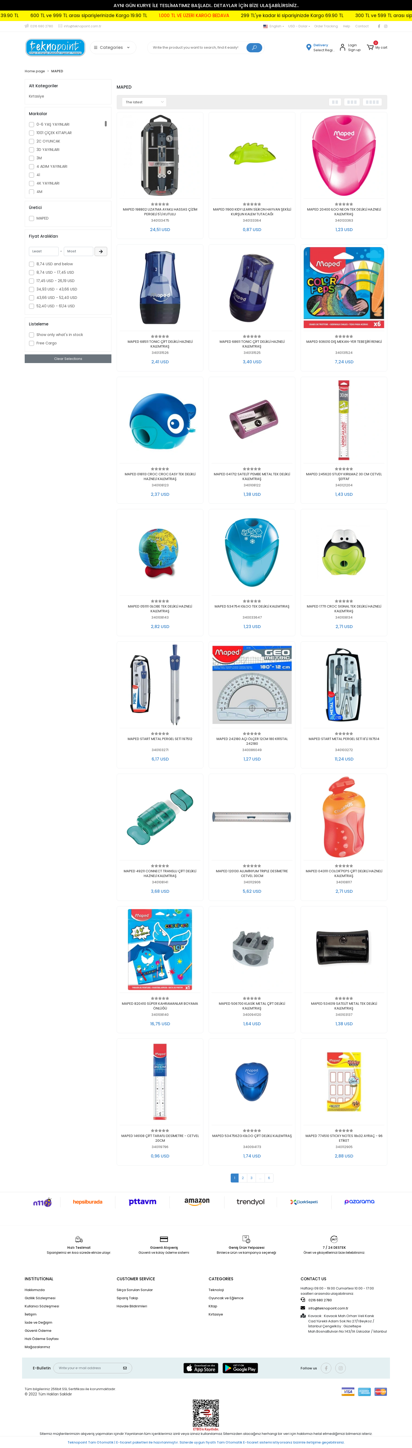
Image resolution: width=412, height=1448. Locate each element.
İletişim (31, 1314)
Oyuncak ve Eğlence (226, 1298)
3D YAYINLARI (48, 149)
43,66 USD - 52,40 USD (57, 297)
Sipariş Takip (127, 1298)
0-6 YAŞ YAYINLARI (53, 124)
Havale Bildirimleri (132, 1306)
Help (346, 26)
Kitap (213, 1306)
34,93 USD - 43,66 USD (57, 289)
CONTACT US (313, 1279)
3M (39, 158)
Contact (362, 26)
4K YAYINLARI (48, 183)
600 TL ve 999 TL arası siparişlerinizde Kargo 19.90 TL (209, 15)
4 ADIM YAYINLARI (52, 166)
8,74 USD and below (55, 264)
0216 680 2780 (316, 1300)
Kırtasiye (36, 96)
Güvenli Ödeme (38, 1330)
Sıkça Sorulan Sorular (135, 1289)
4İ (38, 174)
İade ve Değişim (38, 1322)
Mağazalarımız (37, 1346)
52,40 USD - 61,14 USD (56, 306)
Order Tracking (326, 26)
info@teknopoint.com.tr (324, 1308)
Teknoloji (216, 1289)
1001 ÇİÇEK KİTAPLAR (54, 132)
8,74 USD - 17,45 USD (55, 272)
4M (39, 191)
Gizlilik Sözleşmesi (40, 1298)
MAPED (43, 218)
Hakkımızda (35, 1289)
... (260, 1177)
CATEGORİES (221, 1279)
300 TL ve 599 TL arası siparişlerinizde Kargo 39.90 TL (80, 15)
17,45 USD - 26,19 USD (56, 280)
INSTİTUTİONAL (39, 1279)
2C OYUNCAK (48, 141)
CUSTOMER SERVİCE (136, 1279)
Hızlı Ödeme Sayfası (42, 1338)
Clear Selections (68, 358)
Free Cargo (47, 343)
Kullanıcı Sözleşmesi (42, 1306)
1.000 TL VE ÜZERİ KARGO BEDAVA (314, 15)
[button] (377, 47)
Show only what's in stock (60, 334)
